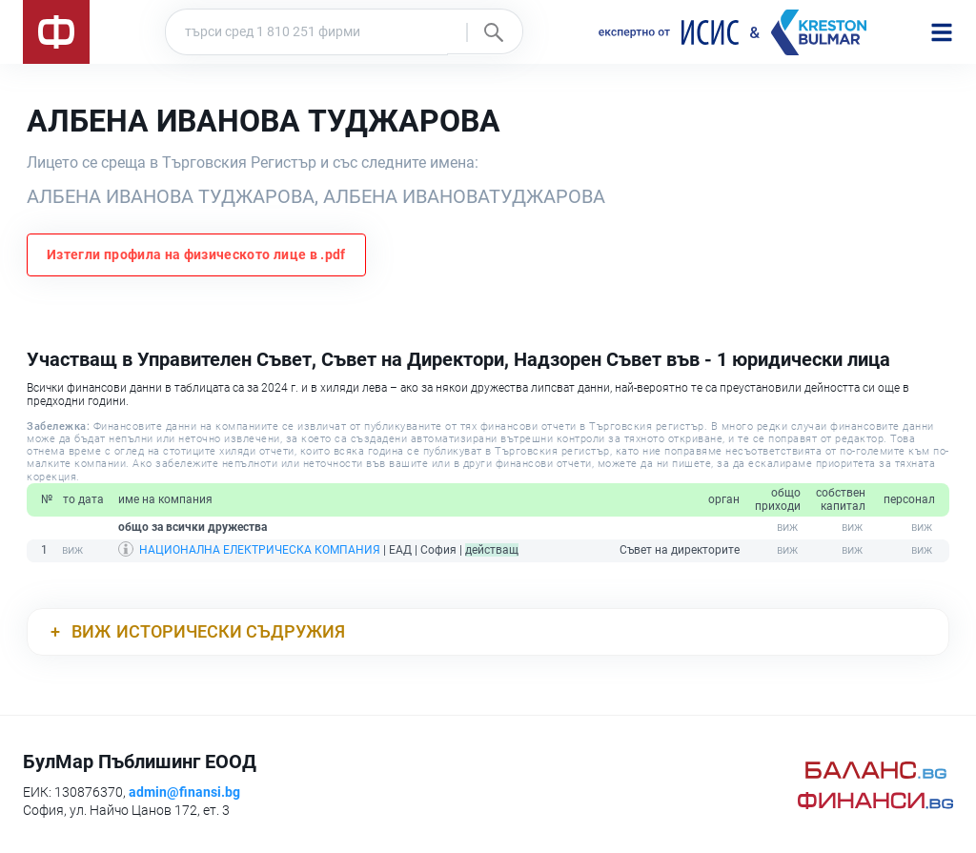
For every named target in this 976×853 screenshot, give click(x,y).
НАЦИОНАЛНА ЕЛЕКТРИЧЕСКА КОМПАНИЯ (259, 550)
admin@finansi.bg (184, 792)
